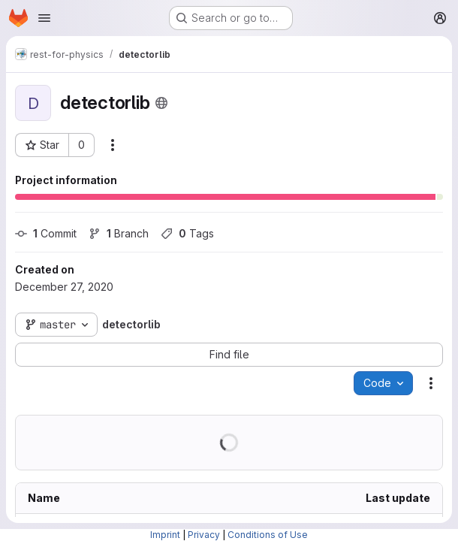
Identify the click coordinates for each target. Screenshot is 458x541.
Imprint (165, 534)
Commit (46, 233)
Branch (119, 233)
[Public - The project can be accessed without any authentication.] (161, 103)
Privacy (204, 534)
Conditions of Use (267, 534)
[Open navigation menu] (44, 18)
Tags (187, 233)
